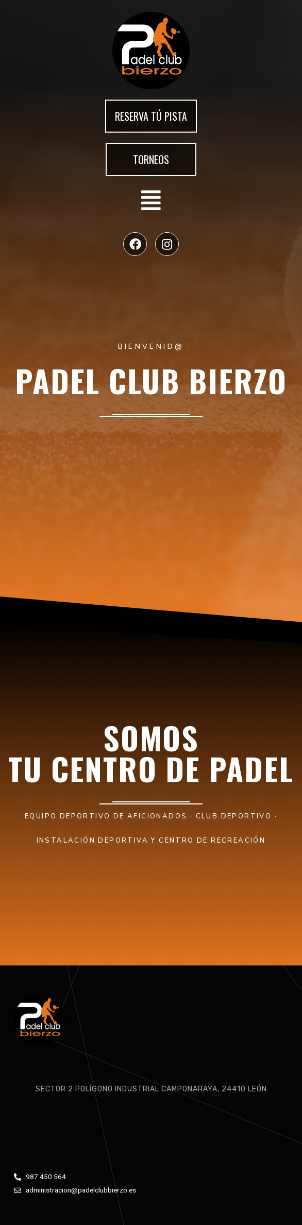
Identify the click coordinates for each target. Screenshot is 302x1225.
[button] (151, 116)
